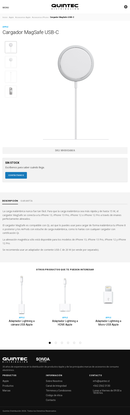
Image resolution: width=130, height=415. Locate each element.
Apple (11, 17)
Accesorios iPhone (40, 17)
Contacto (51, 400)
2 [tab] (56, 343)
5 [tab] (74, 343)
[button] (6, 7)
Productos (8, 386)
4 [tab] (68, 343)
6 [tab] (80, 343)
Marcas (6, 390)
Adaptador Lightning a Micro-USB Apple (108, 322)
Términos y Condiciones (58, 390)
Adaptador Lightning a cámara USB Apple (22, 322)
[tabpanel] (21, 307)
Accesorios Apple (22, 17)
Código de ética (54, 395)
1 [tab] (50, 343)
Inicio (5, 17)
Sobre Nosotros (54, 381)
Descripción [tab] (10, 201)
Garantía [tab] (26, 201)
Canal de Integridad (56, 386)
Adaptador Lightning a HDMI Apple (65, 322)
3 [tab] (62, 343)
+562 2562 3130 (101, 386)
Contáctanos (16, 175)
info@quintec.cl (101, 381)
